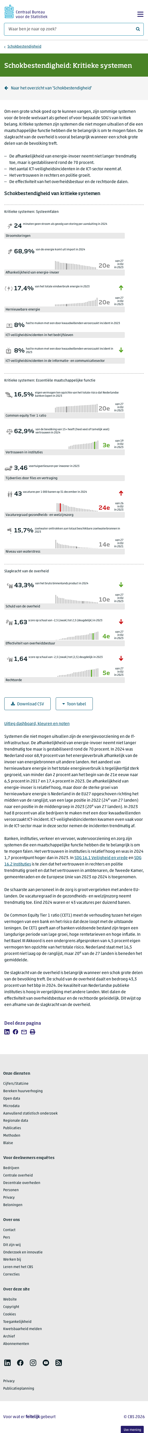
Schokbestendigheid (24, 46)
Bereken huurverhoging (23, 1091)
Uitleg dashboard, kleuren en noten (37, 724)
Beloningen (12, 1205)
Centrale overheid (18, 1175)
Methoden (11, 1135)
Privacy (9, 1197)
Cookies (9, 1314)
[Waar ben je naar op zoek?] (74, 29)
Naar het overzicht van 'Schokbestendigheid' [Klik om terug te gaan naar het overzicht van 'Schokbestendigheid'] (48, 88)
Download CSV (27, 704)
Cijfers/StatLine (16, 1084)
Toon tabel (74, 704)
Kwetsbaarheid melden (22, 1329)
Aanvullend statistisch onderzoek (30, 1113)
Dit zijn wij (12, 1245)
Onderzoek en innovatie (23, 1252)
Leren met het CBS (18, 1267)
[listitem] (7, 1032)
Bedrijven (11, 1168)
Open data (11, 1098)
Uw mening (132, 1430)
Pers (6, 1237)
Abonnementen (16, 1344)
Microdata (11, 1106)
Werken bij (12, 1259)
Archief (9, 1336)
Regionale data (15, 1121)
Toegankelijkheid (17, 1322)
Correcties (11, 1274)
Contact (9, 1230)
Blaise (8, 1143)
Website (10, 1299)
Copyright (11, 1307)
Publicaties (12, 1128)
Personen (11, 1190)
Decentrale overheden (21, 1183)
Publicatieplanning (18, 1388)
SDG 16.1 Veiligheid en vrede (101, 858)
